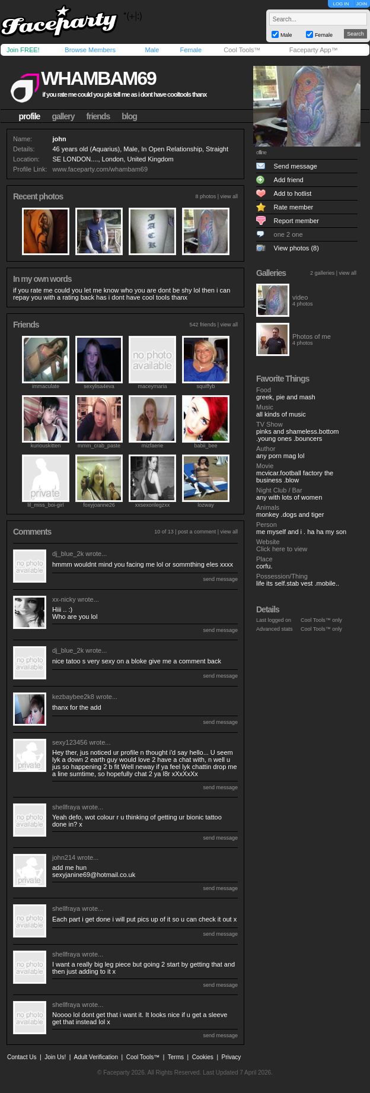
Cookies (202, 1057)
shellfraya (66, 807)
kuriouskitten (46, 446)
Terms (176, 1057)
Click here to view (281, 548)
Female (191, 49)
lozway (205, 505)
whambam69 (98, 78)
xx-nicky (64, 599)
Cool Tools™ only (321, 620)
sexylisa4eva (99, 386)
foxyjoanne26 (99, 505)
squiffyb (206, 386)
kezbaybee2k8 (73, 696)
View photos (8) (296, 248)
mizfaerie (153, 446)
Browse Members (90, 49)
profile (29, 116)
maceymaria (152, 386)
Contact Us (21, 1057)
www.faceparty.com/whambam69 (100, 169)
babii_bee (205, 446)
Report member (296, 220)
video (300, 297)
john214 (63, 857)
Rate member (294, 207)
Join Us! (55, 1057)
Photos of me (311, 336)
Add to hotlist (293, 193)
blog (129, 116)
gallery (63, 116)
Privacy (231, 1057)
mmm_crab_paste (99, 446)
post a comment (197, 532)
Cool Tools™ (242, 49)
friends (98, 116)
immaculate (45, 386)
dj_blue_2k (68, 553)
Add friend (289, 179)
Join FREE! (23, 49)
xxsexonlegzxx (152, 505)
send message (220, 579)
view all (229, 196)
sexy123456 (69, 742)
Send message (295, 166)
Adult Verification (96, 1057)
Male (152, 49)
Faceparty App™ (313, 49)
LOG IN (341, 4)
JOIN (361, 4)
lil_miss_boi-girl (45, 505)
